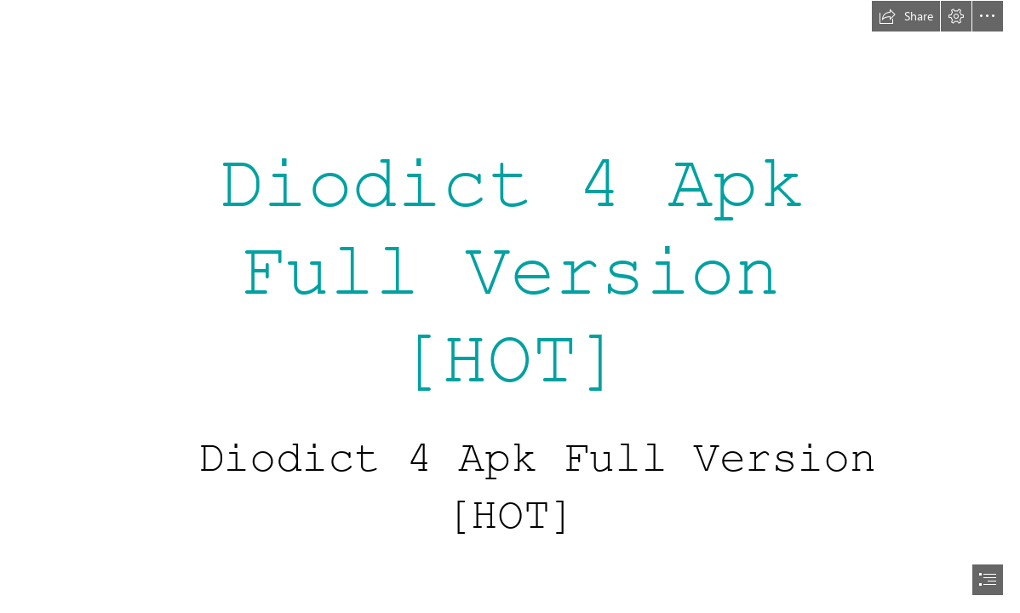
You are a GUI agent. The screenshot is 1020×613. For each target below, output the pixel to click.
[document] (510, 306)
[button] (906, 16)
